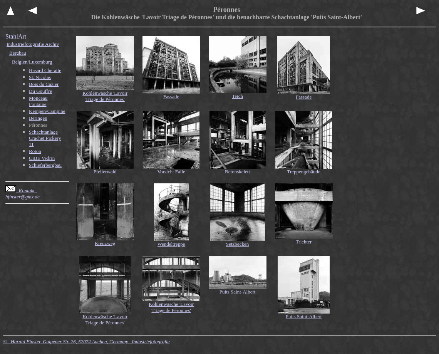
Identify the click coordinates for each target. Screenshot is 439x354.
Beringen (38, 118)
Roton (35, 151)
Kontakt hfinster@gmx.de (22, 194)
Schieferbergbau (45, 165)
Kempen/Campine (47, 111)
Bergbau (17, 53)
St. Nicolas (40, 77)
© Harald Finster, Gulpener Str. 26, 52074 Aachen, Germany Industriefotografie (86, 341)
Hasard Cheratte (45, 70)
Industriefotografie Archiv (33, 44)
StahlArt (15, 36)
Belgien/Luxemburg (32, 62)
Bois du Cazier (44, 84)
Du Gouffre (40, 91)
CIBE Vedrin (42, 158)
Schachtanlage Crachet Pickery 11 (45, 138)
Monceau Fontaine (38, 101)
